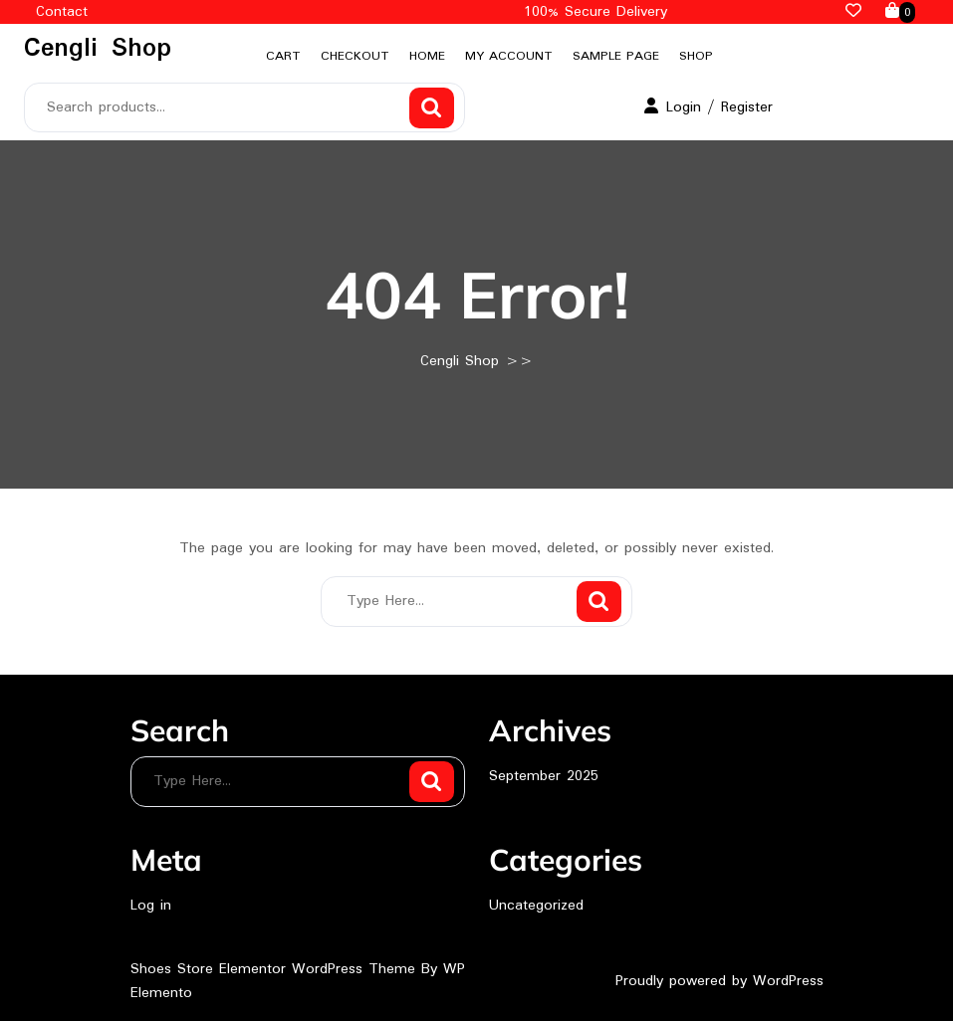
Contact (62, 12)
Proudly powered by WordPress (719, 981)
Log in (150, 906)
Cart (283, 56)
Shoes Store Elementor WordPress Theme (275, 969)
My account (509, 56)
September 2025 (543, 776)
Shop (696, 56)
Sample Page (616, 56)
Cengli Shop (97, 49)
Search (431, 108)
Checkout (355, 56)
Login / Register (708, 107)
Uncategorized (536, 906)
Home (427, 56)
